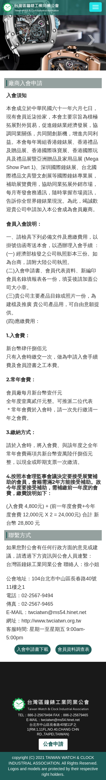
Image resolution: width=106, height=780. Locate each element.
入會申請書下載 (32, 649)
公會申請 (53, 744)
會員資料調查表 (73, 649)
